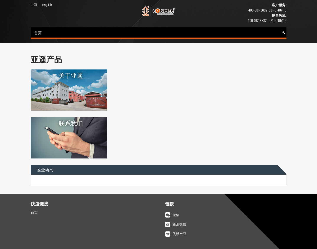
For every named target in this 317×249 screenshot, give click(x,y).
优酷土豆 (179, 234)
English (47, 5)
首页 (38, 32)
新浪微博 (179, 224)
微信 (175, 215)
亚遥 (159, 11)
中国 (34, 5)
